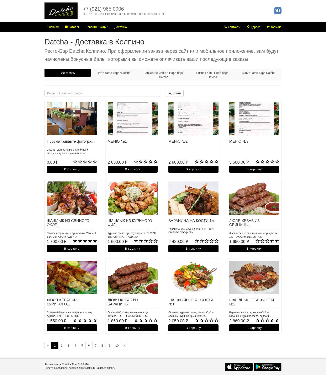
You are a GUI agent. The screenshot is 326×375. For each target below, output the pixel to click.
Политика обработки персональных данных (69, 367)
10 (117, 345)
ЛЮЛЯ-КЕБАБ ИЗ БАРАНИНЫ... (123, 302)
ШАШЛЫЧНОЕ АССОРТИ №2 (251, 302)
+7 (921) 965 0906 (103, 9)
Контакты (232, 27)
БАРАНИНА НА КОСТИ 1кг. (191, 221)
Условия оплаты (106, 367)
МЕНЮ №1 (117, 141)
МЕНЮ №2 (178, 141)
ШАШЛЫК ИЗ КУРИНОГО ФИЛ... (130, 223)
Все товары (67, 73)
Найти (175, 93)
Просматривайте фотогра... (70, 141)
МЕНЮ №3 (239, 141)
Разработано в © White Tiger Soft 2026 (66, 364)
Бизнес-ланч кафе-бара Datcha (212, 75)
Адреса (254, 27)
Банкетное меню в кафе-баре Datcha (164, 75)
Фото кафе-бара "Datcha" (114, 73)
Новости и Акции (96, 27)
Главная (53, 27)
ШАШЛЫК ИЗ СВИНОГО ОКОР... (68, 223)
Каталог (72, 27)
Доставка (120, 27)
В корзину (71, 169)
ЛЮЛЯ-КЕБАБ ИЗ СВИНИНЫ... (244, 223)
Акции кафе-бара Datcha (258, 73)
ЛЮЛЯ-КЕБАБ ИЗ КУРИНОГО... (62, 302)
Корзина (274, 27)
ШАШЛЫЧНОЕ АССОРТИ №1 (190, 302)
